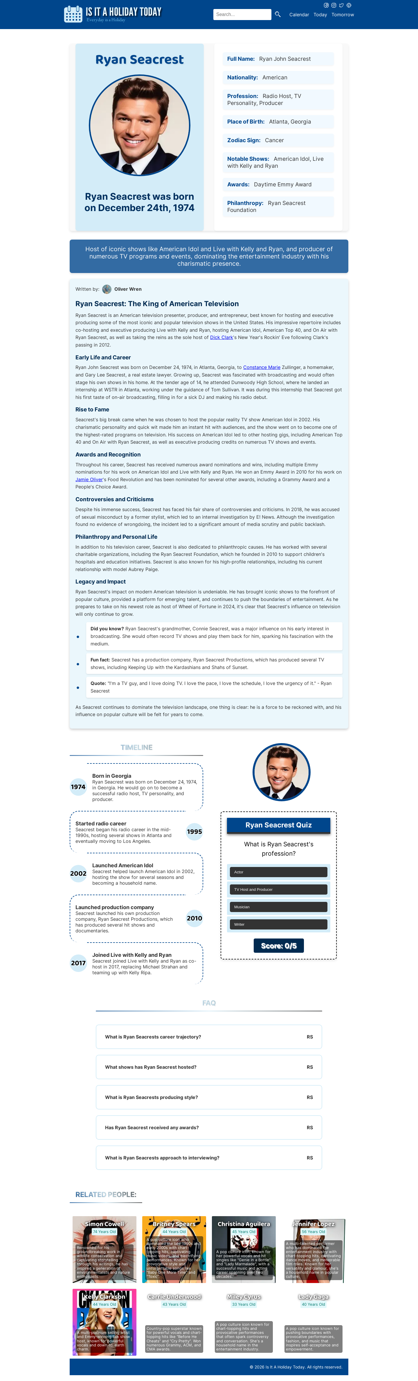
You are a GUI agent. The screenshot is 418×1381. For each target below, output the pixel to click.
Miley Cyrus (244, 1297)
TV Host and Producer (253, 889)
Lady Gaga (313, 1297)
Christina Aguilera (244, 1224)
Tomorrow (342, 14)
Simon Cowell (104, 1224)
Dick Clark (221, 337)
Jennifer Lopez (313, 1224)
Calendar (299, 14)
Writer (239, 924)
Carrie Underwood (174, 1297)
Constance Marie (261, 367)
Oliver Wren (128, 289)
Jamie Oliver (89, 479)
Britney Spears (174, 1224)
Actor (238, 872)
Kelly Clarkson (104, 1297)
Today (320, 14)
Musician (242, 907)
